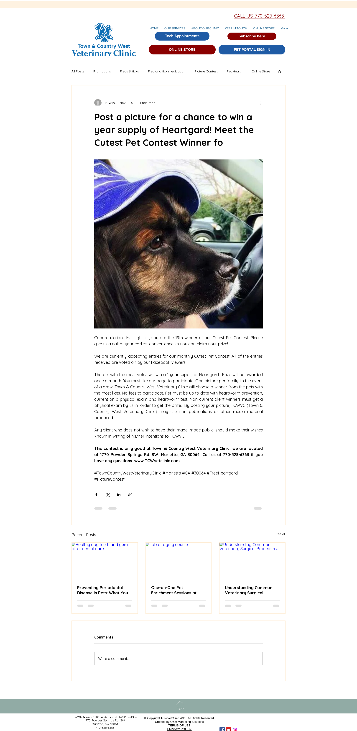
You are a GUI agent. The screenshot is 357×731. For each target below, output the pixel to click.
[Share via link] (130, 494)
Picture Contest (206, 71)
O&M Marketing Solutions (186, 721)
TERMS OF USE (179, 725)
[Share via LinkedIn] (119, 494)
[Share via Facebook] (96, 494)
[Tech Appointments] (182, 36)
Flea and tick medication (166, 71)
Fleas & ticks (129, 71)
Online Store (261, 71)
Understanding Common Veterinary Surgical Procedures (248, 590)
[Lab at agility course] (179, 561)
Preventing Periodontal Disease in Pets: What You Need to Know (102, 590)
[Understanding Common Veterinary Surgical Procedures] (252, 561)
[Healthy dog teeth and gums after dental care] (105, 561)
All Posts (77, 71)
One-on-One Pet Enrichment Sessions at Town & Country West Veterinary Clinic (173, 590)
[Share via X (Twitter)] (107, 494)
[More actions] (260, 102)
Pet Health (234, 71)
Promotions (102, 71)
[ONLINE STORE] (182, 49)
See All (281, 534)
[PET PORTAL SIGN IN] (252, 49)
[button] (251, 36)
